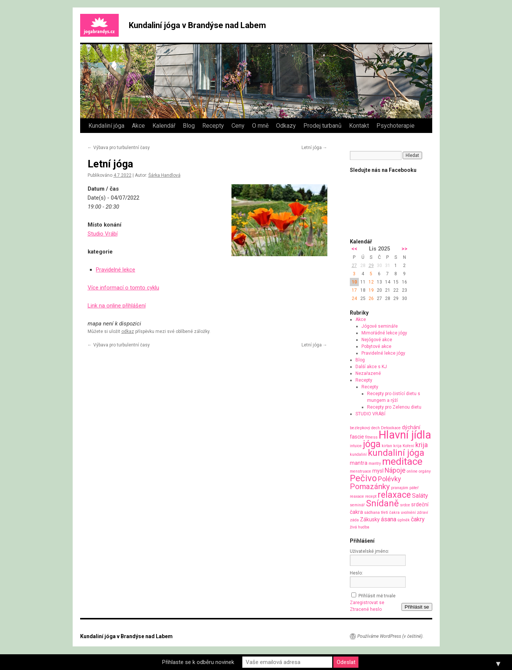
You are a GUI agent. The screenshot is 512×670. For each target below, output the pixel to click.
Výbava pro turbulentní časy (119, 147)
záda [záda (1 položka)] (354, 520)
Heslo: (356, 573)
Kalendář (163, 125)
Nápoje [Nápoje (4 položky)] (395, 470)
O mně (260, 125)
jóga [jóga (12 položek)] (372, 444)
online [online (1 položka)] (412, 471)
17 (354, 290)
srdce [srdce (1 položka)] (405, 505)
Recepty (213, 125)
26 (371, 298)
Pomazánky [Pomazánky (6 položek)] (370, 486)
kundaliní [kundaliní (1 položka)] (358, 454)
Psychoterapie (395, 125)
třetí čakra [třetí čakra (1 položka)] (390, 512)
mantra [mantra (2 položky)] (358, 463)
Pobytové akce (376, 346)
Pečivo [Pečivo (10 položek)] (363, 478)
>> (405, 249)
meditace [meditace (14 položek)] (402, 461)
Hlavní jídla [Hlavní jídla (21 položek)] (405, 434)
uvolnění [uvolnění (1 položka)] (408, 512)
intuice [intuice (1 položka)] (356, 445)
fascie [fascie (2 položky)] (357, 437)
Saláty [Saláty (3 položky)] (420, 495)
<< (354, 249)
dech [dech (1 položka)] (375, 427)
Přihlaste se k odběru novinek (198, 662)
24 (354, 298)
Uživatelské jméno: (369, 551)
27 (354, 265)
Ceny (238, 125)
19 (371, 290)
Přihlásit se (417, 607)
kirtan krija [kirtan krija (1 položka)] (392, 445)
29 (371, 265)
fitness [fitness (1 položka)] (371, 437)
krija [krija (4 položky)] (421, 445)
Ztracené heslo (366, 609)
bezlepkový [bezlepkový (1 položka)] (360, 427)
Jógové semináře (379, 326)
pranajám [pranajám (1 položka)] (399, 487)
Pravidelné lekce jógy (383, 353)
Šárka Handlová (164, 175)
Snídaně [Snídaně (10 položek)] (382, 503)
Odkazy (286, 125)
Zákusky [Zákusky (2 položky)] (370, 519)
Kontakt (359, 125)
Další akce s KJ (371, 366)
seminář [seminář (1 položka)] (357, 505)
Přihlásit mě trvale (377, 595)
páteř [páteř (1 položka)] (414, 487)
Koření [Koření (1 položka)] (408, 445)
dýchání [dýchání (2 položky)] (411, 427)
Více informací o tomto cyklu (123, 287)
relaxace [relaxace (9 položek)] (394, 494)
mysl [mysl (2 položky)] (378, 471)
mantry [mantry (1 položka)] (375, 463)
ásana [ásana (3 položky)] (388, 519)
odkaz (127, 331)
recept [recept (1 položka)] (370, 496)
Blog (189, 125)
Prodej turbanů (322, 125)
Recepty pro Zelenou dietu (394, 407)
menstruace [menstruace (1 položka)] (360, 471)
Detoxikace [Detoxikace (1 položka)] (391, 427)
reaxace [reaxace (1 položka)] (357, 496)
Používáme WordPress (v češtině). (390, 636)
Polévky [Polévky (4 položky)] (389, 479)
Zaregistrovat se (367, 602)
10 (354, 282)
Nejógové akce (376, 339)
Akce (138, 125)
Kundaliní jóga (106, 125)
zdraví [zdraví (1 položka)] (422, 512)
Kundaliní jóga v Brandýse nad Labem (197, 25)
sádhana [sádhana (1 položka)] (372, 512)
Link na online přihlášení (117, 305)
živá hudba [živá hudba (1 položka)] (359, 527)
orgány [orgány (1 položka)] (425, 471)
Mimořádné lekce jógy (384, 333)
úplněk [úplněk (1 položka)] (403, 520)
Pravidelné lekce (115, 269)
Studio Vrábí (103, 233)
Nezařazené (368, 373)
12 (371, 282)
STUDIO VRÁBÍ (370, 413)
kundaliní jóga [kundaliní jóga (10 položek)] (396, 453)
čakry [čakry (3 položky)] (418, 519)
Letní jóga (314, 147)
